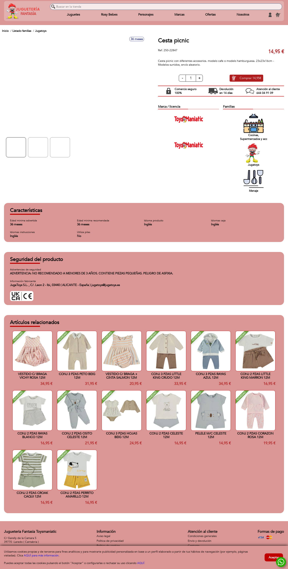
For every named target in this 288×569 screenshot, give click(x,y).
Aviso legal (103, 536)
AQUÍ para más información (41, 555)
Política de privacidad (110, 541)
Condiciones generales (202, 536)
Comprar (250, 78)
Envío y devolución (199, 541)
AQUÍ (140, 563)
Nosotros (243, 15)
